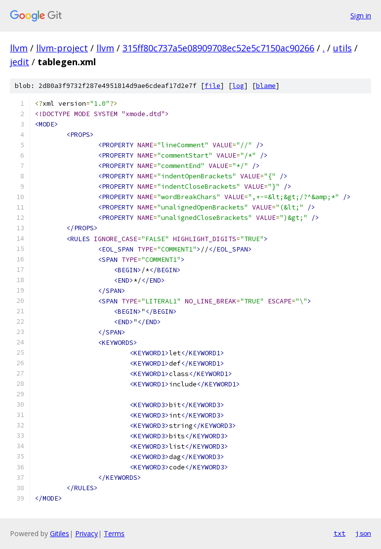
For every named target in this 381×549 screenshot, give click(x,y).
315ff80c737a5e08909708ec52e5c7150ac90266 (218, 48)
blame (266, 86)
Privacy (86, 533)
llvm (19, 48)
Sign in (360, 15)
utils (342, 48)
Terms (114, 533)
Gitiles (59, 533)
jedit (19, 62)
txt (339, 533)
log (238, 86)
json (363, 533)
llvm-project (62, 48)
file (212, 86)
